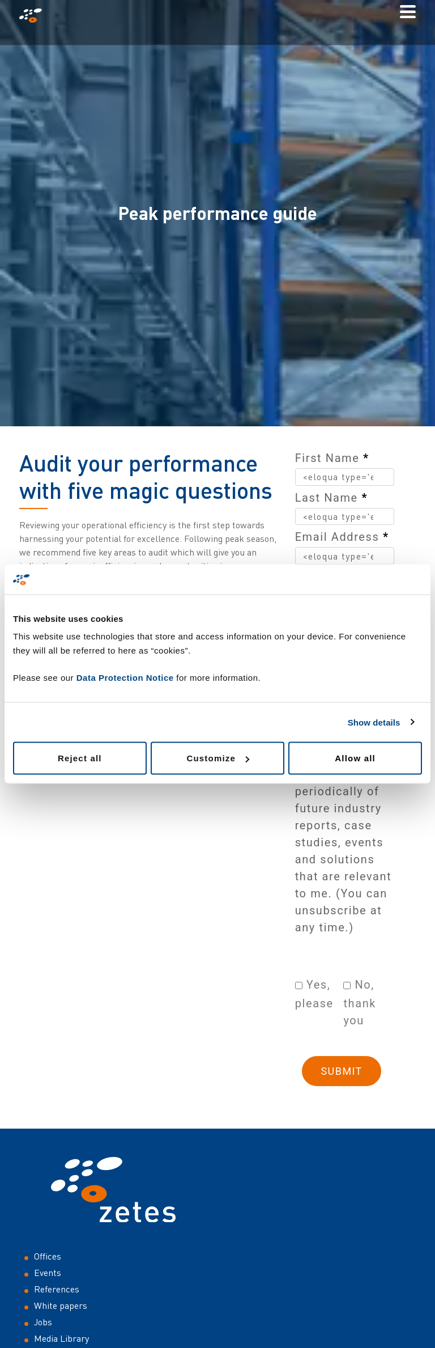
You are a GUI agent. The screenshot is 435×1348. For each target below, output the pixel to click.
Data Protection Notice (125, 678)
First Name (332, 458)
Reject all (80, 758)
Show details (374, 722)
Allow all (355, 758)
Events (47, 1272)
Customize (217, 758)
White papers (60, 1305)
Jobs (43, 1322)
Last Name (331, 498)
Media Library (61, 1338)
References (56, 1289)
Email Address (342, 537)
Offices (47, 1256)
